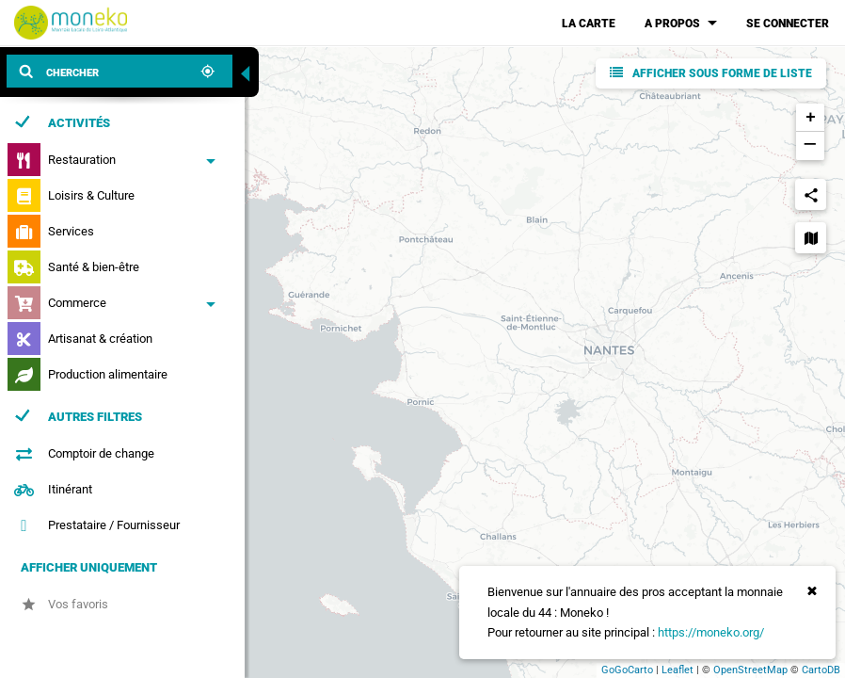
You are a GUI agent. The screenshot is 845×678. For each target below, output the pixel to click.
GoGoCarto (627, 670)
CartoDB (821, 670)
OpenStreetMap (750, 670)
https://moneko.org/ (711, 632)
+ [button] (810, 117)
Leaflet (678, 670)
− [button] (810, 146)
